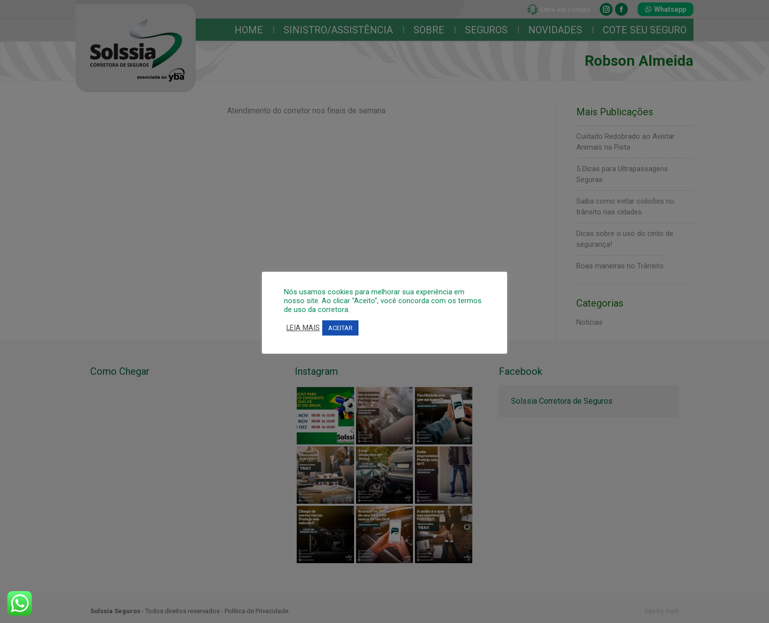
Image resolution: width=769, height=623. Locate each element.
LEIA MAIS (303, 327)
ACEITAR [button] (340, 328)
